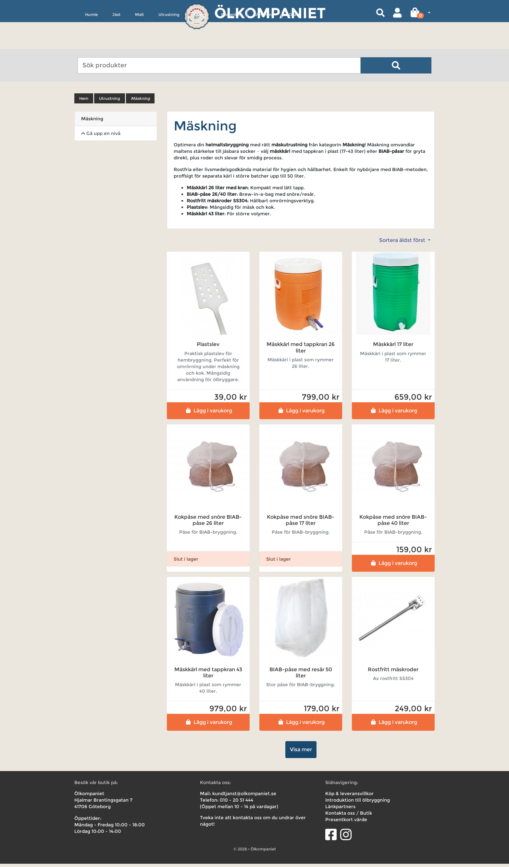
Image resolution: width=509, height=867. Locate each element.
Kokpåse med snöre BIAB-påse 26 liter (208, 523)
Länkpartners (340, 810)
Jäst (116, 44)
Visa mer (301, 753)
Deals (294, 44)
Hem (83, 101)
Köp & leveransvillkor (349, 797)
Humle (91, 44)
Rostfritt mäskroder (393, 673)
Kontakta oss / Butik (348, 816)
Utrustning (169, 44)
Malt (139, 44)
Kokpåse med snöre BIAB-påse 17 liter (300, 523)
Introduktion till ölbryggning (357, 803)
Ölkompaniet (270, 13)
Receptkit (230, 44)
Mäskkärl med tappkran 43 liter (208, 676)
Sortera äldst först (403, 243)
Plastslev (208, 347)
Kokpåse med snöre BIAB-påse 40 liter (393, 523)
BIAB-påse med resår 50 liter (300, 676)
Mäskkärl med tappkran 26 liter (301, 350)
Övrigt (200, 44)
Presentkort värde (346, 823)
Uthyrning (264, 44)
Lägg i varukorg (208, 413)
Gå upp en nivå (100, 137)
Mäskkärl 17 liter (393, 347)
